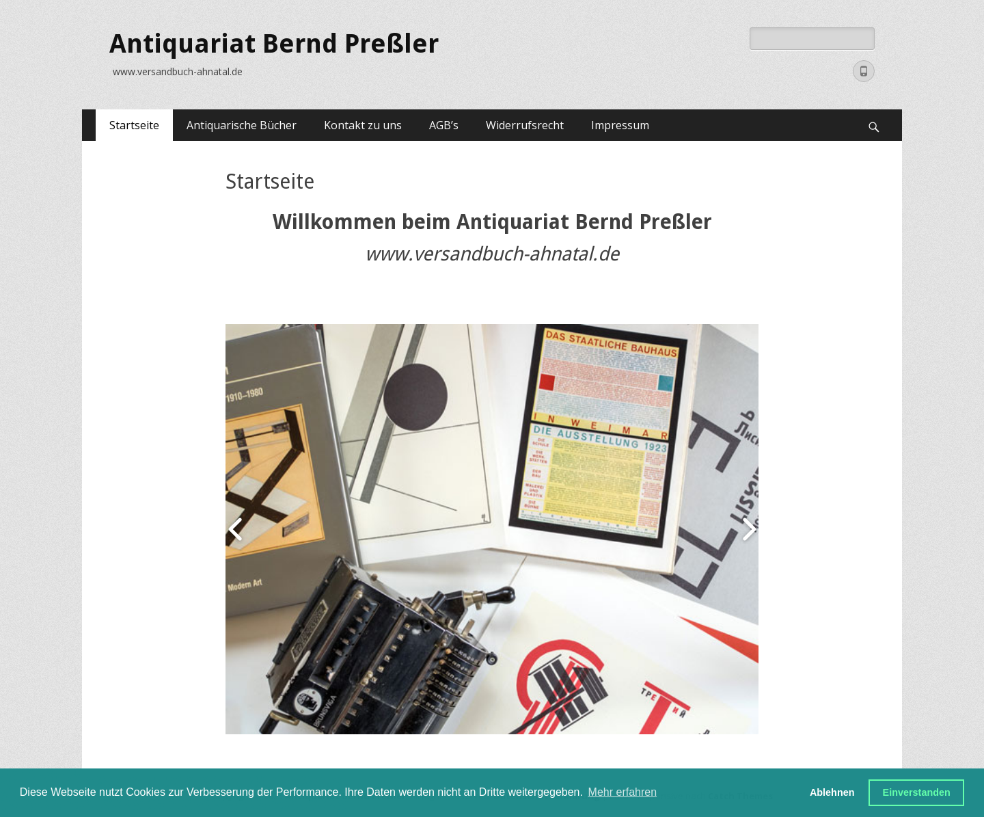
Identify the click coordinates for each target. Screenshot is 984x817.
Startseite (134, 125)
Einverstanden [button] (917, 792)
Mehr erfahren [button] (622, 792)
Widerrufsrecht (525, 125)
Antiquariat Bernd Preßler (274, 44)
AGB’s (444, 125)
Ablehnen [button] (832, 792)
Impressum (620, 125)
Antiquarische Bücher (242, 125)
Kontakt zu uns (363, 125)
